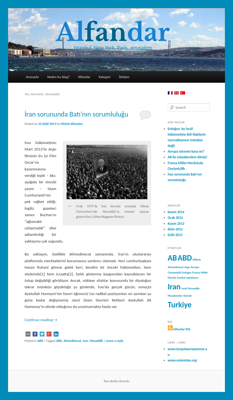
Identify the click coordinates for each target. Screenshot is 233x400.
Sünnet (187, 295)
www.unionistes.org (182, 360)
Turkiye (180, 305)
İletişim (124, 77)
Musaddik (96, 341)
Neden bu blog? (58, 77)
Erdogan (187, 272)
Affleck (197, 259)
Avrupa (195, 267)
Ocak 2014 (175, 218)
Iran (85, 341)
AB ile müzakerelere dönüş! (187, 157)
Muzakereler (175, 295)
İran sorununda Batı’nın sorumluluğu (76, 114)
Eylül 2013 (175, 235)
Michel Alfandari (72, 124)
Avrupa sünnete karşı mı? (186, 151)
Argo (187, 267)
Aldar (113, 32)
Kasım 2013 (176, 224)
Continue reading (41, 319)
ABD (40, 341)
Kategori (105, 77)
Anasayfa (32, 77)
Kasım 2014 (176, 212)
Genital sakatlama (187, 277)
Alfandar (84, 77)
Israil (184, 288)
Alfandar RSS (181, 329)
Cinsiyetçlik (174, 272)
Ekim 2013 (175, 229)
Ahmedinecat (72, 341)
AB (172, 258)
